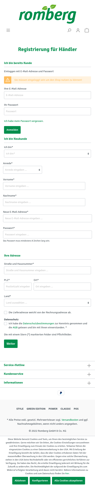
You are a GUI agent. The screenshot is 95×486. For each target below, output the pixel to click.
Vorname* (9, 179)
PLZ (7, 280)
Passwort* (9, 228)
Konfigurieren (40, 480)
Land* (7, 296)
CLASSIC (66, 408)
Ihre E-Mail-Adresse (15, 88)
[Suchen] (69, 30)
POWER (53, 408)
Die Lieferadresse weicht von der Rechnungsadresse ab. (40, 312)
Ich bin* (8, 147)
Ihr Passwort (11, 104)
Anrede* (7, 163)
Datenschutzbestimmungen (38, 323)
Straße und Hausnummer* (19, 263)
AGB (15, 327)
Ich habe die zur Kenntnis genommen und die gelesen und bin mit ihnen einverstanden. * (48, 325)
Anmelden (12, 129)
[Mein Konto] (78, 30)
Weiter (10, 344)
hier (67, 473)
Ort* (36, 280)
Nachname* (10, 195)
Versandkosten (70, 419)
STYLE (20, 408)
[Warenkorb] (86, 30)
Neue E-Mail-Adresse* (15, 211)
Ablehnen (20, 480)
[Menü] (8, 30)
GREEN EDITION (36, 408)
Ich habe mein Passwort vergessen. (24, 121)
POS (76, 408)
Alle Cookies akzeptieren (68, 480)
